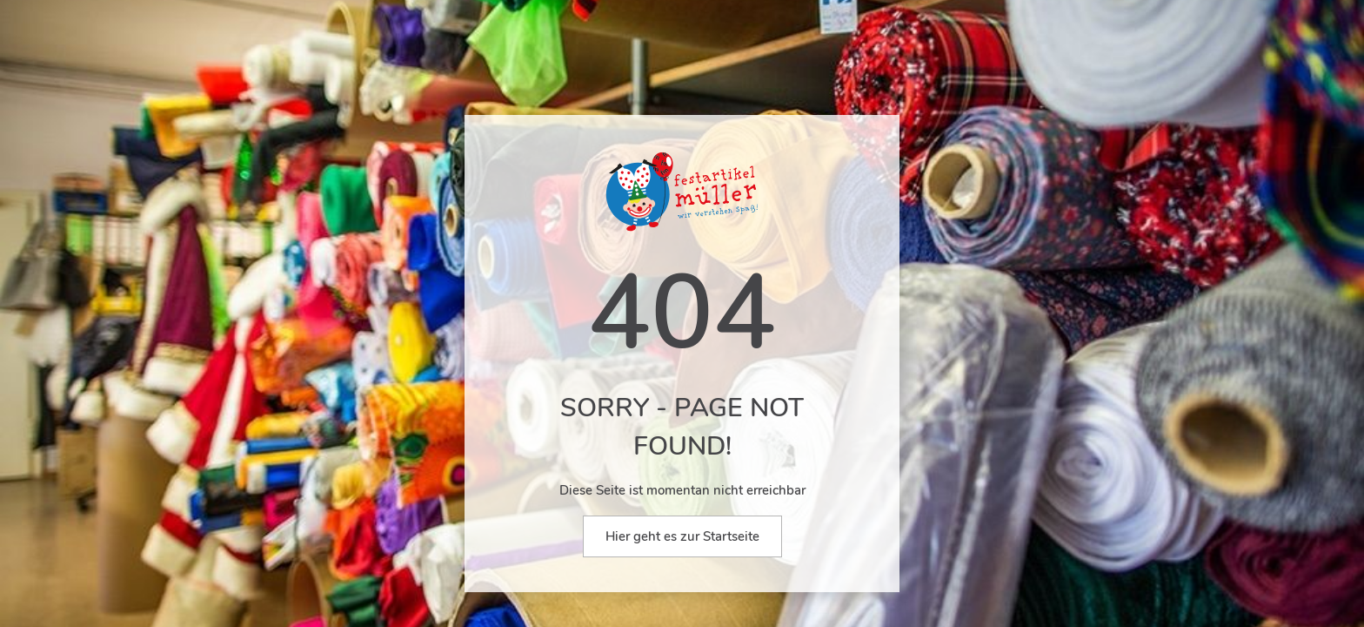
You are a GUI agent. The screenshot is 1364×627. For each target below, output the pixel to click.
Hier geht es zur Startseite (682, 536)
